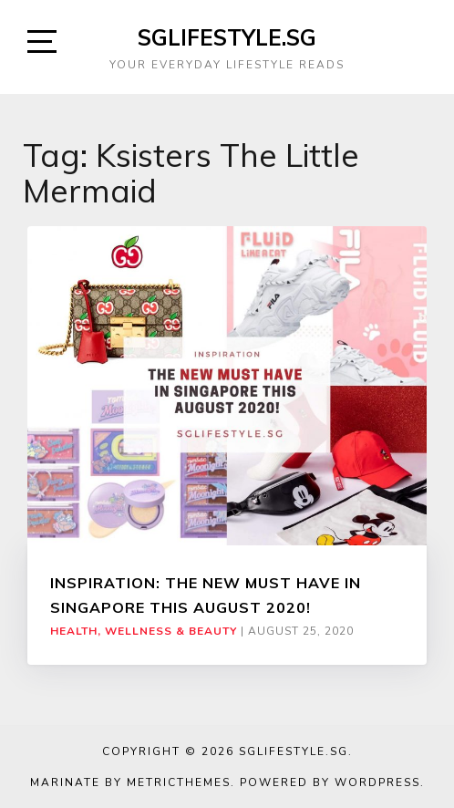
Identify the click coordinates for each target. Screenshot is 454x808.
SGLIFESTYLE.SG (227, 37)
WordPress (377, 782)
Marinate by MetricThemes (130, 782)
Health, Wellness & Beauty (143, 631)
